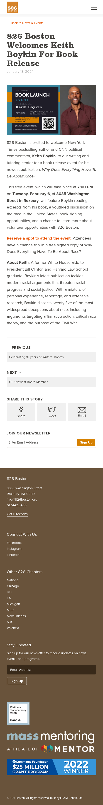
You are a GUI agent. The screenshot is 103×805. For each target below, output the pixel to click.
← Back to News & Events (25, 23)
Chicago (13, 586)
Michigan (13, 603)
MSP (10, 610)
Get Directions (17, 514)
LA (9, 598)
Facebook (14, 542)
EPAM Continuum (71, 798)
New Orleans (16, 615)
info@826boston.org (22, 499)
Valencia (13, 628)
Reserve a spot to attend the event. (39, 238)
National (13, 580)
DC (9, 591)
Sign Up (86, 442)
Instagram (14, 548)
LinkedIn (13, 554)
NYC (10, 621)
